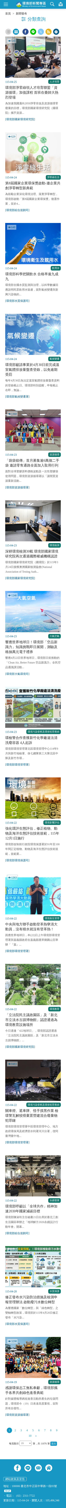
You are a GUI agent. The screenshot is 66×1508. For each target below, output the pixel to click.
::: (1, 1)
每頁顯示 (14, 1443)
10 (30, 1435)
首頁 (8, 13)
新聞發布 (21, 13)
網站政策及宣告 (15, 1479)
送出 (53, 1443)
